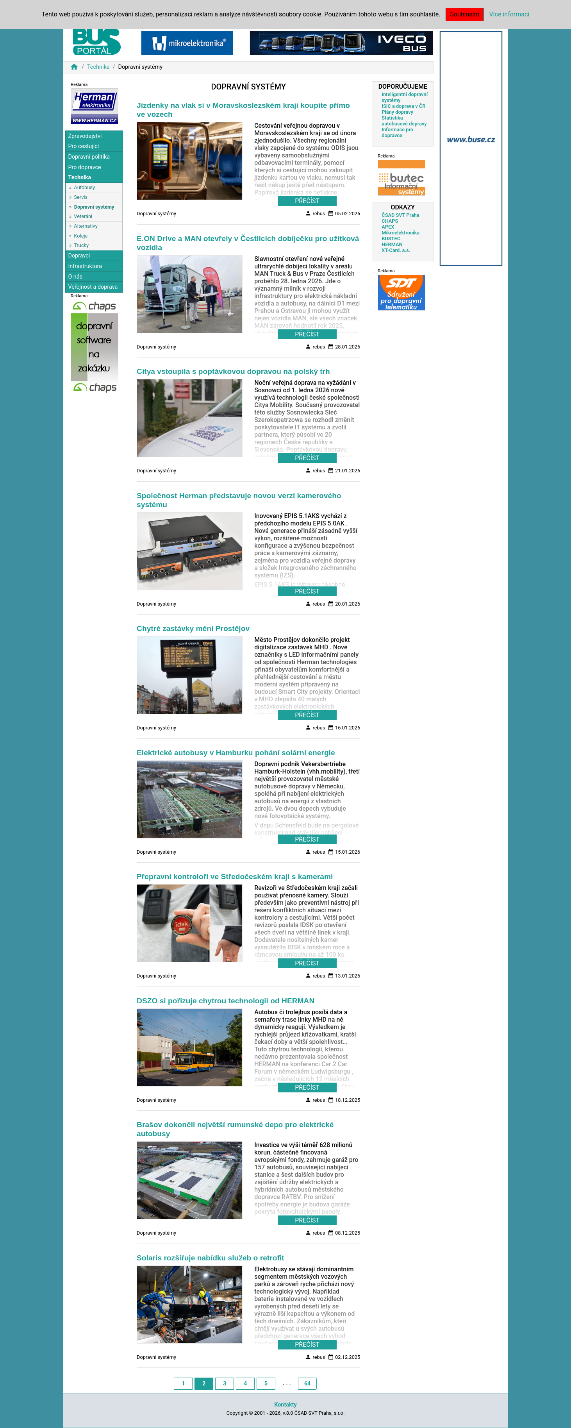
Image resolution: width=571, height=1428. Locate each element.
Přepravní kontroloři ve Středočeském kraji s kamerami (235, 876)
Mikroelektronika (400, 233)
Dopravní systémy (94, 207)
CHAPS (390, 221)
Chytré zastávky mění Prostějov (193, 628)
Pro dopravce (84, 167)
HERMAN (392, 244)
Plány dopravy (397, 112)
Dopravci (79, 255)
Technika (98, 67)
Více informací (509, 14)
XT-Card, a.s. (396, 250)
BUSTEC (391, 238)
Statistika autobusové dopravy (404, 121)
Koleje (80, 236)
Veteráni (83, 216)
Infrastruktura (85, 266)
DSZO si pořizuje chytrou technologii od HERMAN (225, 1001)
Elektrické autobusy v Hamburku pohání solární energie (236, 753)
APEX (388, 227)
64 (307, 1383)
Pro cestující (83, 146)
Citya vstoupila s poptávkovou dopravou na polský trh (233, 371)
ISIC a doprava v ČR (403, 106)
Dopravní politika (89, 157)
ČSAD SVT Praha (400, 215)
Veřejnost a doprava (93, 287)
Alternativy (85, 226)
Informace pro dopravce (397, 132)
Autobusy (84, 187)
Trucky (81, 245)
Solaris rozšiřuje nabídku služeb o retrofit (210, 1258)
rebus (315, 213)
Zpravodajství (85, 136)
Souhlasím (464, 14)
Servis (80, 197)
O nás (75, 276)
